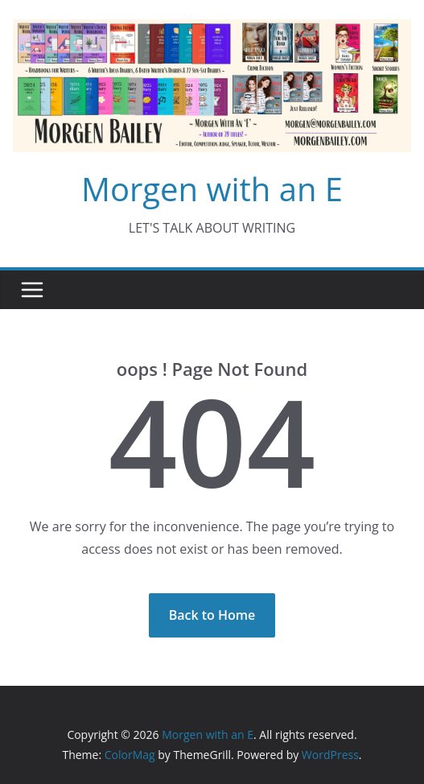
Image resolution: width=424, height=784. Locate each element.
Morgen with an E (212, 189)
